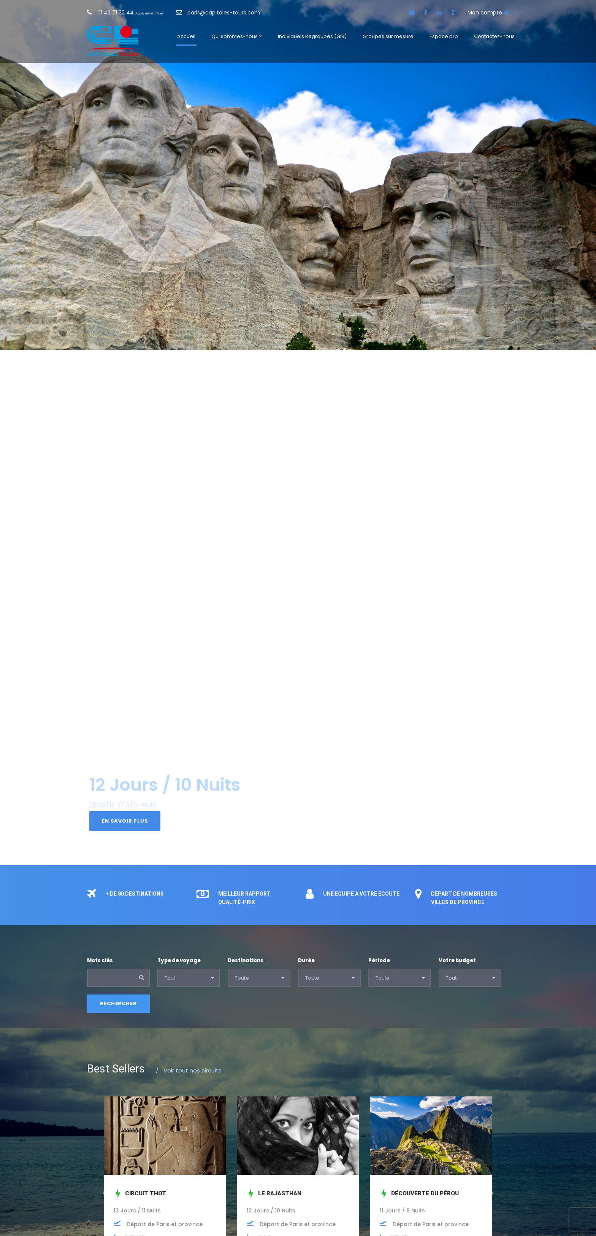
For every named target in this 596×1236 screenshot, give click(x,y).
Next (488, 1193)
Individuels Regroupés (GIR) (312, 36)
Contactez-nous (494, 36)
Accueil (186, 36)
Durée (306, 960)
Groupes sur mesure (388, 36)
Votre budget (457, 960)
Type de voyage (179, 960)
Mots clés (100, 960)
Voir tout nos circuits (189, 1070)
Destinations (245, 960)
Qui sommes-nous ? (236, 36)
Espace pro (444, 36)
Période (379, 960)
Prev (108, 1193)
